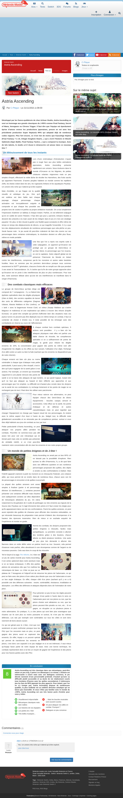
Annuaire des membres (97, 774)
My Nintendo (60, 782)
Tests (42, 5)
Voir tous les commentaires (61, 760)
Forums (67, 5)
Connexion (110, 13)
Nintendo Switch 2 (49, 784)
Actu (34, 5)
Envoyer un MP (87, 68)
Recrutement (93, 779)
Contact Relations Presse (97, 777)
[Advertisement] (61, 35)
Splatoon (36, 782)
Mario (56, 780)
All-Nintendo (52, 796)
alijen (19, 741)
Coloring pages (91, 796)
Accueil (4, 55)
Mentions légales (94, 785)
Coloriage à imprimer (78, 796)
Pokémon (62, 780)
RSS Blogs (44, 788)
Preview (56, 71)
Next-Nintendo (62, 796)
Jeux (84, 5)
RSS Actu (36, 788)
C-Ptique (15, 108)
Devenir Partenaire (41, 796)
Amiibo (52, 782)
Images (64, 71)
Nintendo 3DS (44, 782)
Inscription (96, 13)
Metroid (68, 780)
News (40, 71)
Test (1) (48, 71)
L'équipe (91, 771)
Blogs (76, 5)
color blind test (23, 748)
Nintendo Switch (21, 55)
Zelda (51, 780)
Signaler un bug (94, 782)
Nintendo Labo (38, 784)
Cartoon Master (70, 782)
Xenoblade (76, 780)
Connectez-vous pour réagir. (13, 733)
